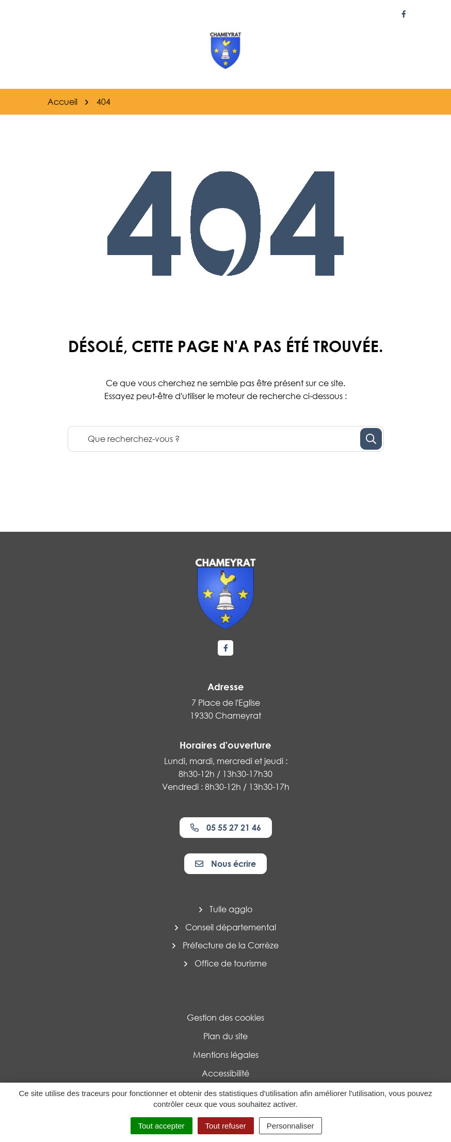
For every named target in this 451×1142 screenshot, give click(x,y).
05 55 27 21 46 (225, 827)
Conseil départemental (230, 927)
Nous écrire (225, 864)
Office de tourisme (231, 963)
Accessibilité (225, 1073)
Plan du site (225, 1036)
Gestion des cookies (225, 1017)
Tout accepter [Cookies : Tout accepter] (161, 1125)
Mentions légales (226, 1055)
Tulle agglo (231, 909)
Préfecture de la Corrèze (231, 945)
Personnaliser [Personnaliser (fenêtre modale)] (290, 1125)
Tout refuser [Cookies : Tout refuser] (225, 1125)
